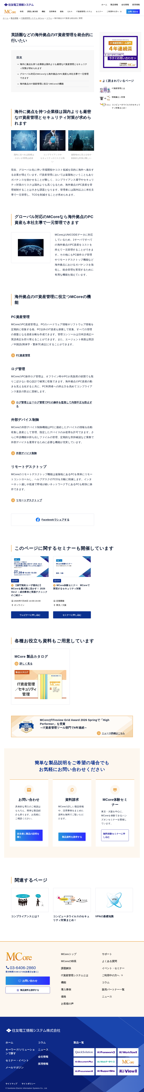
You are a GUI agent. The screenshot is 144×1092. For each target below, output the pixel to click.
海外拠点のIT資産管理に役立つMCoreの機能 (42, 84)
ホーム (5, 18)
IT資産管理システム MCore (32, 18)
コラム (49, 18)
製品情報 (14, 18)
